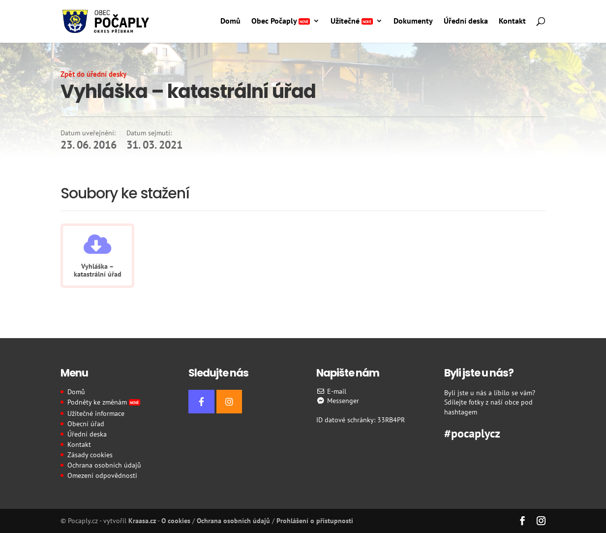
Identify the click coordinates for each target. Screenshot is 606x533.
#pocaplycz (472, 432)
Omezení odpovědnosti (102, 475)
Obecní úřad (85, 423)
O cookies (175, 520)
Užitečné (352, 21)
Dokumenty (413, 21)
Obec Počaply (280, 21)
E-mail (331, 391)
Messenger (337, 400)
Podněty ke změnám (103, 402)
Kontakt (512, 21)
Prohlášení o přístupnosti (314, 520)
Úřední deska (466, 21)
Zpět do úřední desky (93, 74)
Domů (230, 21)
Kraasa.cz (142, 520)
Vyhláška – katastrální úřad (97, 270)
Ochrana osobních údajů (104, 465)
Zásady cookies (90, 454)
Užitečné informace (95, 413)
